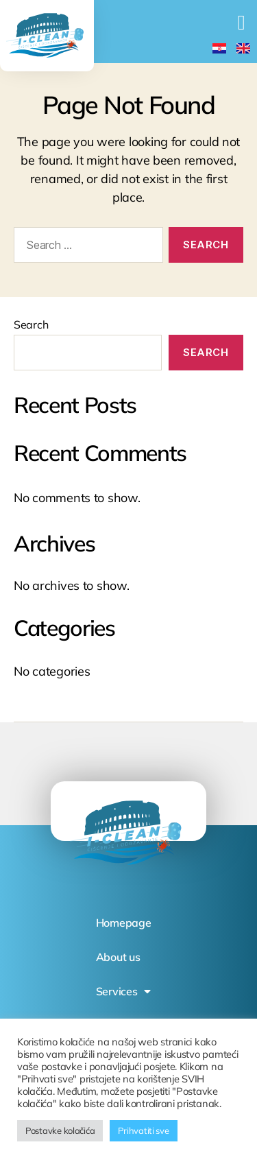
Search (31, 324)
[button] (241, 22)
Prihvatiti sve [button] (143, 1130)
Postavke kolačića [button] (60, 1130)
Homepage (123, 922)
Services (123, 991)
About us (118, 957)
